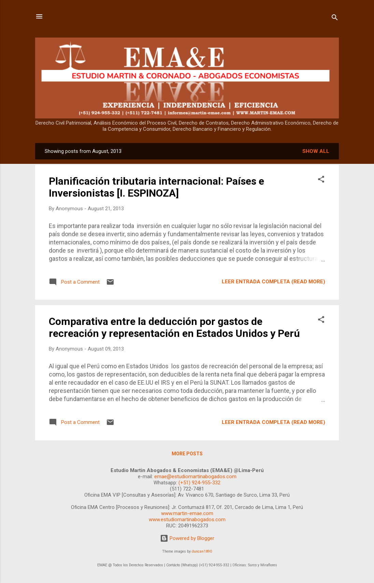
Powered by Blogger (187, 538)
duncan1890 (202, 551)
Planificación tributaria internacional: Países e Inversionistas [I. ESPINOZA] (156, 187)
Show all (315, 151)
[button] (321, 180)
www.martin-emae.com (187, 513)
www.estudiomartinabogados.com (187, 519)
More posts (187, 453)
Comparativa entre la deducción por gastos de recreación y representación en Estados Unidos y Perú (174, 327)
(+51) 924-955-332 (199, 483)
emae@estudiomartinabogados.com (195, 476)
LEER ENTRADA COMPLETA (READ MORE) (273, 282)
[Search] (335, 18)
